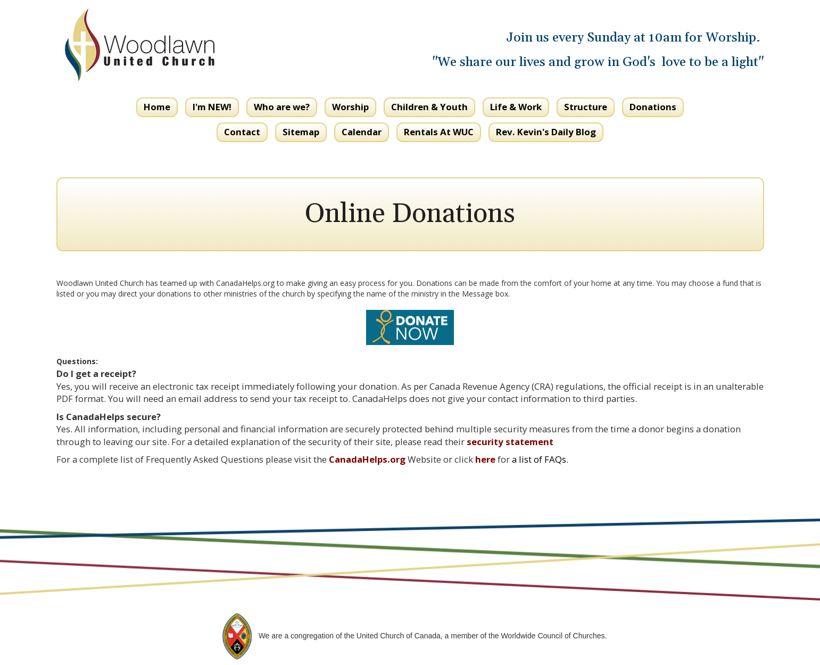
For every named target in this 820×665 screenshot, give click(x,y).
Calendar (362, 132)
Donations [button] (653, 107)
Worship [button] (350, 107)
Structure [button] (585, 107)
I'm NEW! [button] (212, 107)
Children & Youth (429, 107)
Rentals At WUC (439, 132)
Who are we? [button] (282, 107)
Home (157, 107)
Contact (242, 132)
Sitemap (301, 132)
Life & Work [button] (516, 107)
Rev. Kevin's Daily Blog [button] (546, 132)
